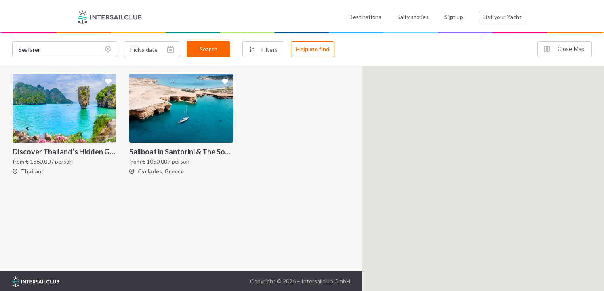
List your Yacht (502, 16)
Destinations (365, 16)
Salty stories (413, 16)
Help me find (312, 49)
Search (208, 49)
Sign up (453, 16)
